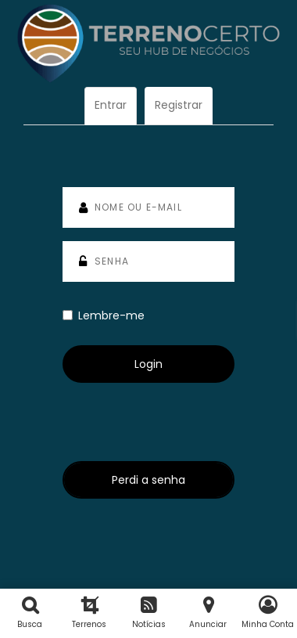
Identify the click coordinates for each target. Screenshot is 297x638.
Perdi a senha (148, 480)
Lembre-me (104, 315)
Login (148, 364)
